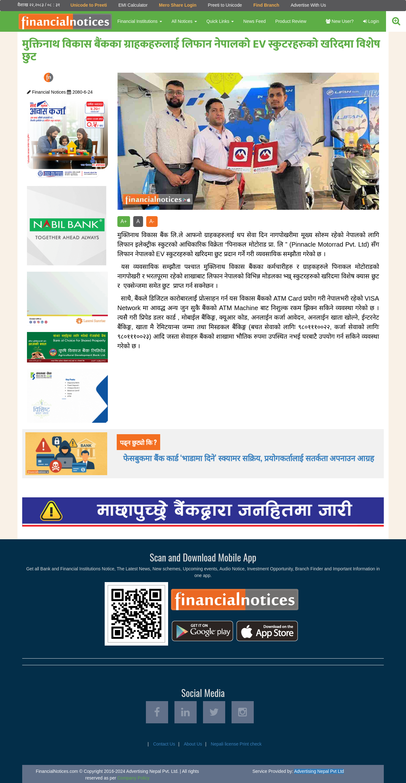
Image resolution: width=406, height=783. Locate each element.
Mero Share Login (177, 5)
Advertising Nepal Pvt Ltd (319, 771)
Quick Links (220, 21)
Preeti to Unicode (225, 5)
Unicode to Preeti (88, 5)
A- (151, 221)
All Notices (184, 21)
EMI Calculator (132, 5)
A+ (124, 221)
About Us (193, 744)
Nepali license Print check (236, 744)
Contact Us (164, 744)
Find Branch (266, 5)
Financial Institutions (139, 21)
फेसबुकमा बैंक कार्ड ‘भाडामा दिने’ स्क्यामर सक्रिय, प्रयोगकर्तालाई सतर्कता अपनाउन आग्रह (248, 457)
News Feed (254, 21)
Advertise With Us (308, 5)
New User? (340, 21)
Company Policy (133, 777)
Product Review (290, 21)
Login (371, 21)
